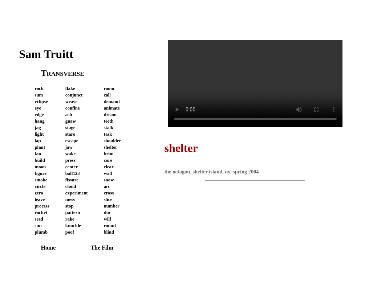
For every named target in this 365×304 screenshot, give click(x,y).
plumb (41, 232)
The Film (101, 248)
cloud (70, 186)
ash (68, 114)
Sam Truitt (46, 54)
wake (70, 153)
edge (39, 114)
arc (107, 186)
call (107, 95)
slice (108, 199)
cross (109, 193)
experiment (76, 193)
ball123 (72, 173)
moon (40, 166)
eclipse (41, 101)
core (108, 160)
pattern (72, 212)
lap (38, 140)
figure (40, 173)
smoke (41, 179)
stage (70, 127)
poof (69, 232)
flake (70, 88)
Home (48, 248)
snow (109, 179)
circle (40, 186)
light (39, 134)
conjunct (74, 95)
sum (39, 95)
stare (70, 134)
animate (112, 108)
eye (38, 108)
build (40, 160)
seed (39, 219)
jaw (69, 147)
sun (38, 225)
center (71, 166)
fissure (71, 179)
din (107, 212)
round (110, 225)
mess (70, 199)
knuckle (73, 225)
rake (69, 219)
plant (40, 147)
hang (40, 121)
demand (112, 101)
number (111, 206)
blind (109, 232)
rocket (41, 212)
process (42, 206)
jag (38, 127)
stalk (108, 127)
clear (109, 166)
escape (71, 140)
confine (72, 108)
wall (108, 173)
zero (39, 193)
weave (71, 101)
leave (40, 199)
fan (38, 153)
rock (39, 88)
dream (110, 114)
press (70, 160)
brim (109, 153)
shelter (110, 147)
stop (69, 206)
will (107, 219)
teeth (109, 121)
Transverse (62, 73)
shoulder (112, 140)
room (109, 88)
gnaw (70, 121)
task (108, 134)
